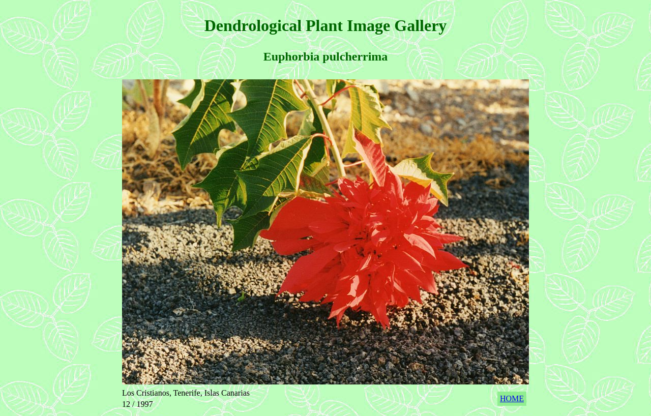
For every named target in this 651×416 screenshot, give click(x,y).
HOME (512, 398)
